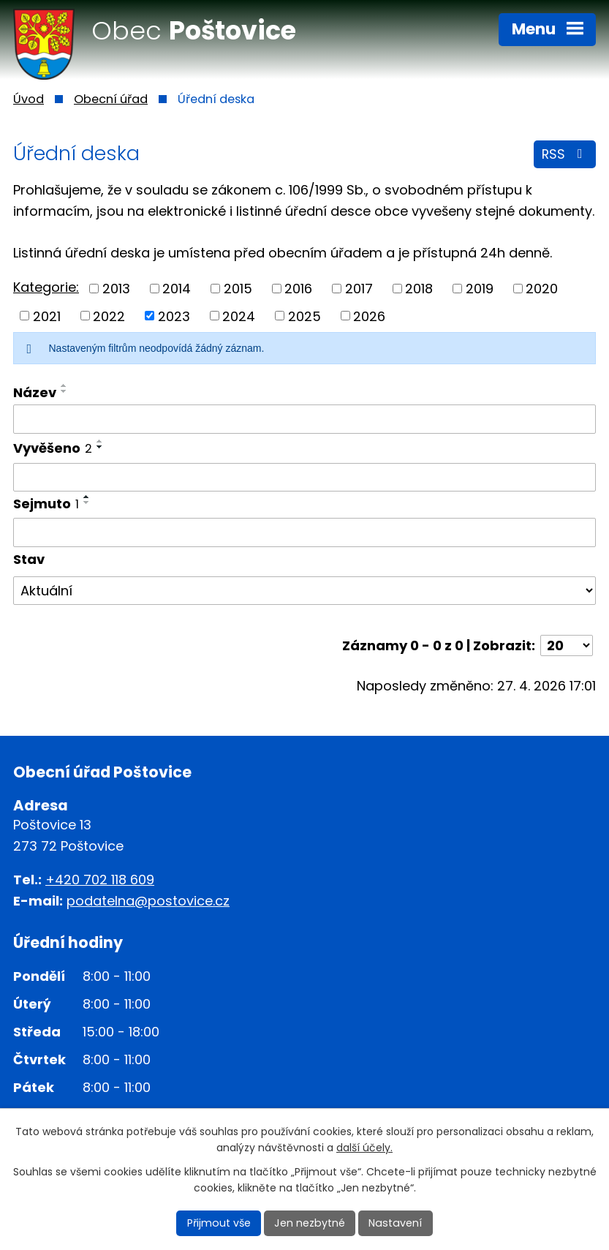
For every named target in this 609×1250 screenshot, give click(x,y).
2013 (116, 288)
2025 (304, 315)
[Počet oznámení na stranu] (566, 645)
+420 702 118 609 (99, 879)
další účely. (364, 1148)
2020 (542, 288)
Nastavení (394, 1223)
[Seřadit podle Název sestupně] (64, 391)
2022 (109, 315)
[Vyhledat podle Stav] (304, 591)
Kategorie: (46, 287)
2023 (174, 315)
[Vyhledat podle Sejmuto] (304, 532)
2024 (238, 315)
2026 (369, 315)
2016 (298, 288)
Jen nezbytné (310, 1223)
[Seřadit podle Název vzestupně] (64, 385)
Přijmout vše (220, 1223)
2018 (419, 288)
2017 (359, 288)
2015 (238, 288)
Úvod (28, 99)
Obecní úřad (111, 99)
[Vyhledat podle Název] (304, 419)
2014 (176, 288)
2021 (47, 315)
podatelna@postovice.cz (148, 901)
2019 (479, 288)
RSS (565, 155)
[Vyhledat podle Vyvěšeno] (304, 477)
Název (34, 392)
